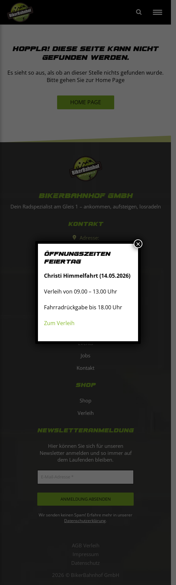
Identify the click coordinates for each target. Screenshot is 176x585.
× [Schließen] (138, 243)
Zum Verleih (59, 323)
